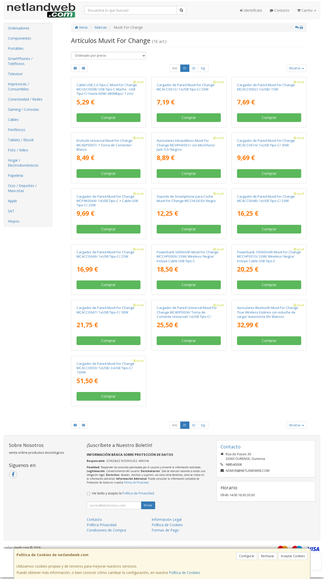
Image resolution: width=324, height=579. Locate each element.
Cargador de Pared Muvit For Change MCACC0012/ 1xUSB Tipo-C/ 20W (185, 87)
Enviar (148, 505)
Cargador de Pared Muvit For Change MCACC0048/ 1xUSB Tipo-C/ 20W (266, 198)
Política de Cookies (184, 572)
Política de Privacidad (136, 482)
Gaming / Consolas (23, 109)
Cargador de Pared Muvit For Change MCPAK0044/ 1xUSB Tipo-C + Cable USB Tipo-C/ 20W (107, 201)
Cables (13, 119)
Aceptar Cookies (293, 556)
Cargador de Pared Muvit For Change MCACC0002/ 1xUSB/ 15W (266, 87)
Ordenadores (18, 28)
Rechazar (267, 556)
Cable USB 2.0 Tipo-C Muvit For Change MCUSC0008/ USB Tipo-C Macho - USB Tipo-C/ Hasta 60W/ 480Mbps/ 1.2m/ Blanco (107, 91)
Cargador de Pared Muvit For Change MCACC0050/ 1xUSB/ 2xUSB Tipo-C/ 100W (105, 368)
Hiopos (14, 221)
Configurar (247, 556)
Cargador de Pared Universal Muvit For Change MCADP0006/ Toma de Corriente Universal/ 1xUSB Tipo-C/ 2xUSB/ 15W (187, 314)
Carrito (306, 10)
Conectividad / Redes (25, 99)
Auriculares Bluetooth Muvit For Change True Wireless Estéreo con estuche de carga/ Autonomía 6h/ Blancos (267, 312)
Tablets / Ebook (21, 139)
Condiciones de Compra (106, 530)
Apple (12, 200)
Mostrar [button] (296, 68)
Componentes (19, 38)
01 (185, 68)
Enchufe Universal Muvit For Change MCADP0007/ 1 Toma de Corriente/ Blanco (105, 145)
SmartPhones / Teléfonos (20, 61)
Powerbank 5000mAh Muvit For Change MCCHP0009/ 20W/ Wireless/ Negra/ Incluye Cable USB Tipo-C (188, 256)
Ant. (175, 68)
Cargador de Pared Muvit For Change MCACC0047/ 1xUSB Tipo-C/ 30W (105, 309)
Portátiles (16, 48)
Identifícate (251, 10)
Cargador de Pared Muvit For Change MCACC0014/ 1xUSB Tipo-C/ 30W (266, 142)
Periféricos (16, 129)
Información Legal (167, 519)
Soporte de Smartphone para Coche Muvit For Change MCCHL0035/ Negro (186, 198)
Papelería (15, 175)
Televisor (15, 73)
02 (193, 68)
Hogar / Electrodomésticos (23, 163)
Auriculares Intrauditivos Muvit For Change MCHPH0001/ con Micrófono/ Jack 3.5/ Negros (186, 145)
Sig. (203, 68)
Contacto (280, 10)
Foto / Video (18, 150)
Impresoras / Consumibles (18, 86)
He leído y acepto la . (123, 493)
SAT (11, 211)
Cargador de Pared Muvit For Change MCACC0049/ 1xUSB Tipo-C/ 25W (105, 254)
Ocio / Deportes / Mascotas (22, 188)
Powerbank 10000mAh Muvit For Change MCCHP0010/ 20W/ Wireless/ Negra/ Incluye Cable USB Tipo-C (269, 256)
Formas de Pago (165, 530)
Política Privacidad (101, 524)
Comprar (108, 117)
